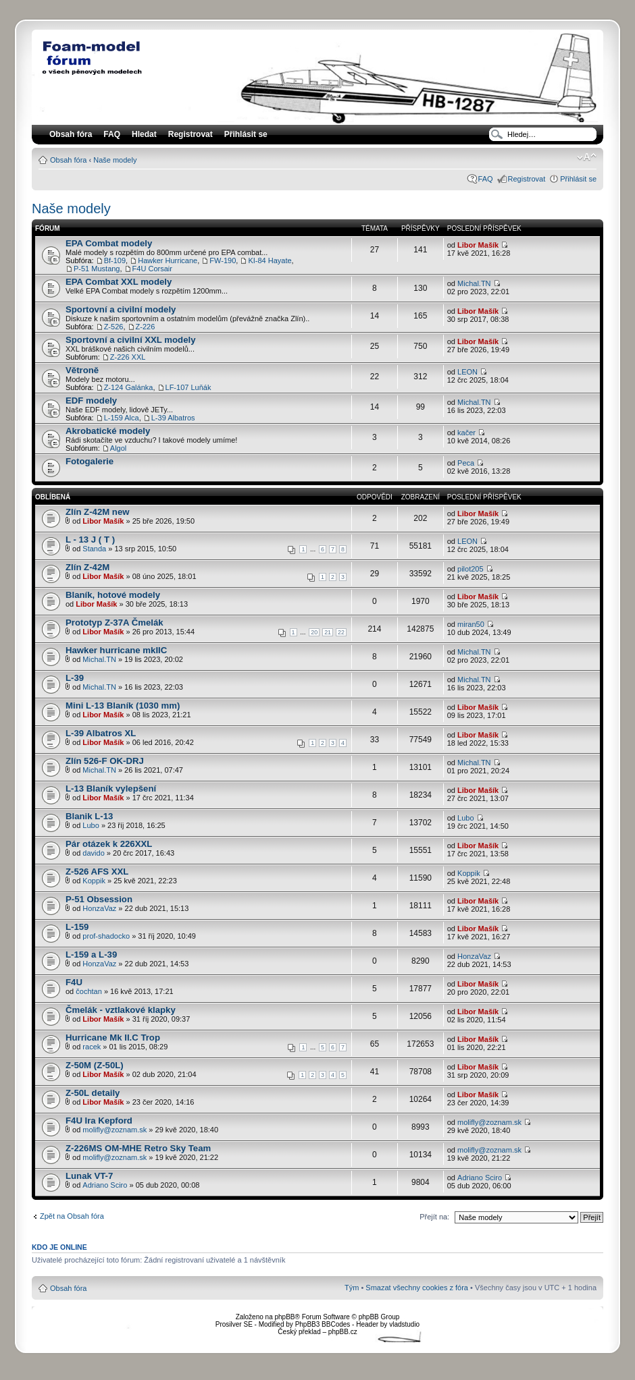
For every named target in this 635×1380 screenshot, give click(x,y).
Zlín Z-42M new (98, 512)
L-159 (77, 927)
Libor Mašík (478, 245)
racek (91, 1047)
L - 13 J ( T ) (90, 539)
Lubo (90, 825)
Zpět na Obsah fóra (72, 1216)
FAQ (485, 179)
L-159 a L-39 (91, 954)
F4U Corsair (152, 269)
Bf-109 (115, 260)
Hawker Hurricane (167, 260)
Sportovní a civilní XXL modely (131, 340)
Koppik (93, 881)
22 (341, 632)
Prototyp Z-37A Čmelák (114, 622)
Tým (352, 1288)
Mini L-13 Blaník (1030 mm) (123, 705)
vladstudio (404, 1324)
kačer (466, 433)
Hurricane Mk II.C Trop (113, 1037)
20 (314, 632)
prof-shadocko (106, 936)
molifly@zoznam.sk (114, 1130)
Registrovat (190, 134)
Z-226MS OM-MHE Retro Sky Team (138, 1148)
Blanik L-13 (89, 816)
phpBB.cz (342, 1331)
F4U (74, 982)
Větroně (82, 370)
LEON (467, 372)
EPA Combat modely (109, 243)
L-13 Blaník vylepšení (111, 788)
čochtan (89, 991)
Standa (94, 549)
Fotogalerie (89, 461)
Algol (118, 448)
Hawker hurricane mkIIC (116, 650)
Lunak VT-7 (89, 1176)
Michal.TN (474, 283)
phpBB (284, 1317)
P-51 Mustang (97, 269)
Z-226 (145, 327)
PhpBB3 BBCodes (323, 1324)
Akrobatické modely (108, 431)
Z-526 (114, 327)
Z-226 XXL (128, 357)
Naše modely (114, 160)
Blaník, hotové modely (113, 595)
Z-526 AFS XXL (97, 871)
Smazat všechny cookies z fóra (416, 1288)
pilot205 (470, 569)
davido (93, 853)
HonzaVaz (99, 908)
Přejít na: (434, 1217)
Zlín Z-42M (87, 567)
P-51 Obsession (99, 899)
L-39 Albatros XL (101, 733)
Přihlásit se (578, 179)
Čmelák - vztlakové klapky (121, 1010)
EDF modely (91, 400)
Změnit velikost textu (586, 157)
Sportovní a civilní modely (121, 309)
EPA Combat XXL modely (119, 282)
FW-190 (222, 260)
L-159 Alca (121, 418)
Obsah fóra (68, 160)
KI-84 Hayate (269, 260)
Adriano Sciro (104, 1185)
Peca (465, 463)
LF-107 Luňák (188, 387)
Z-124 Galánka (128, 387)
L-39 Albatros (173, 418)
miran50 (470, 624)
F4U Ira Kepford (99, 1120)
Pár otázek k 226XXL (109, 844)
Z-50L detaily (93, 1093)
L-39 (75, 678)
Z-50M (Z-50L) (95, 1065)
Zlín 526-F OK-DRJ (105, 761)
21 (327, 632)
